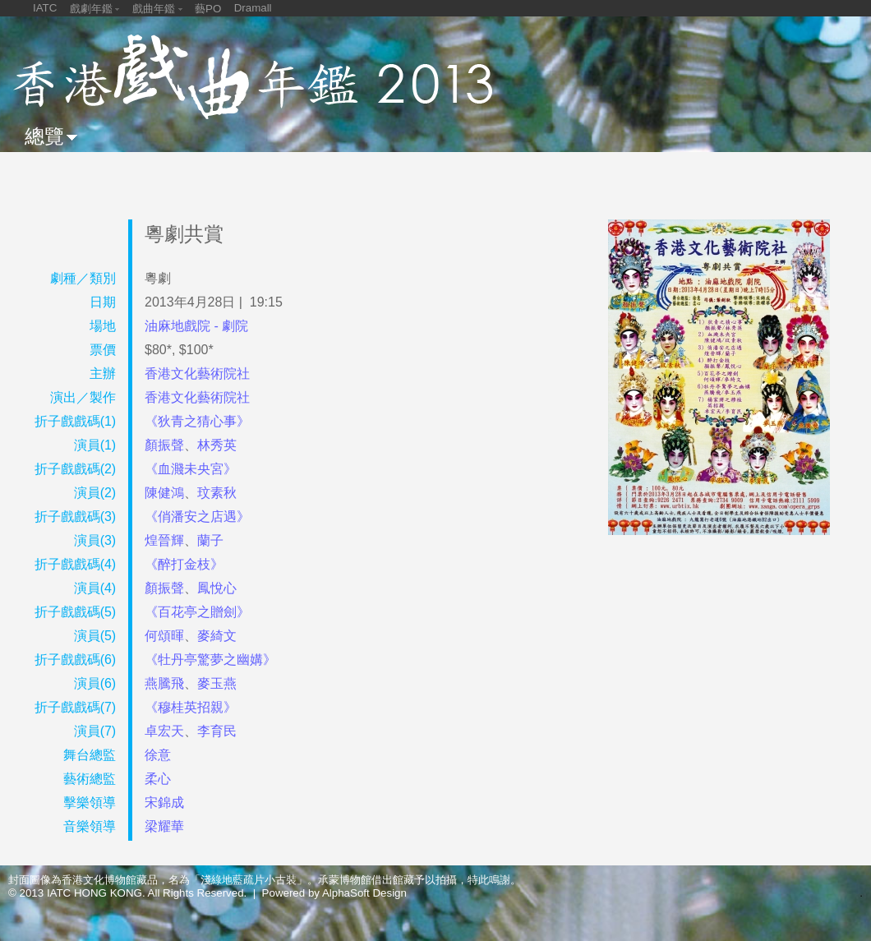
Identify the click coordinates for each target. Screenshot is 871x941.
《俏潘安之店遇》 (197, 517)
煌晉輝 (164, 540)
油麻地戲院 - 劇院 (196, 326)
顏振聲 (164, 445)
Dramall (253, 8)
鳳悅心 (217, 588)
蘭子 (210, 540)
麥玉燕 (217, 683)
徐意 (158, 755)
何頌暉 (164, 636)
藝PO (208, 8)
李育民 (217, 731)
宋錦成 (164, 803)
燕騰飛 (164, 683)
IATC (45, 8)
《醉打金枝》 (184, 564)
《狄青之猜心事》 (197, 421)
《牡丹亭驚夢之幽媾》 (210, 660)
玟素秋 (217, 493)
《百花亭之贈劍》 (197, 612)
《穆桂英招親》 (191, 707)
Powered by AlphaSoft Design (334, 893)
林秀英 (217, 445)
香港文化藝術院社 (197, 374)
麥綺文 (217, 636)
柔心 (158, 779)
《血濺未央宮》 (191, 469)
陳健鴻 (164, 493)
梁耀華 (164, 826)
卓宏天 (164, 731)
